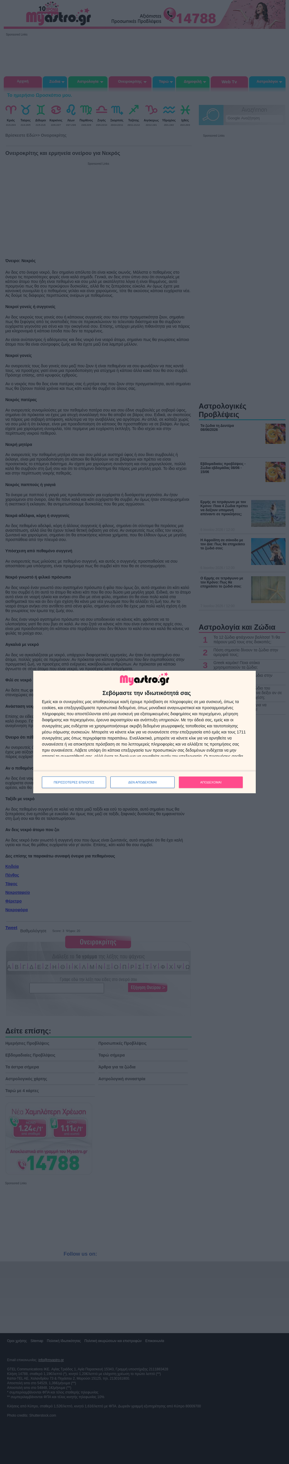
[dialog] (144, 732)
